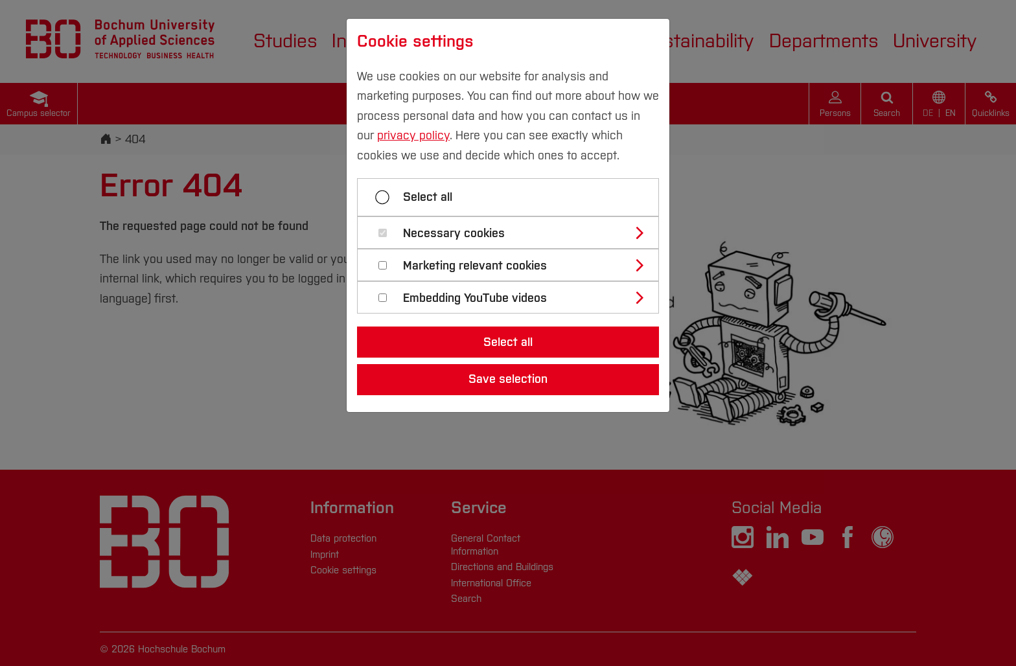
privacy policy (413, 135)
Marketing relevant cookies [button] (475, 266)
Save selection (508, 379)
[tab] (513, 232)
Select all (427, 197)
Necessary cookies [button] (454, 233)
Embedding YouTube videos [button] (475, 298)
